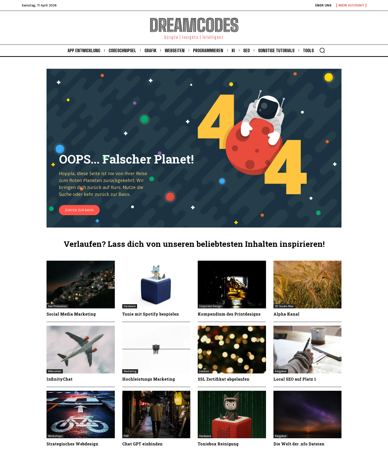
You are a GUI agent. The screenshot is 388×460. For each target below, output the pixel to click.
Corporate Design (210, 306)
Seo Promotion (57, 306)
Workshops (55, 436)
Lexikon (204, 371)
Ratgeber (281, 371)
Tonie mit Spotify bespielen (150, 314)
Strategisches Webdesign (72, 443)
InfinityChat (60, 379)
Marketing (130, 371)
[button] (322, 50)
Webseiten (54, 371)
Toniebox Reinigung (218, 443)
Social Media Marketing (71, 314)
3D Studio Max (284, 306)
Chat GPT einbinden (142, 443)
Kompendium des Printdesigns (229, 314)
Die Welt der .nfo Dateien (298, 443)
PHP (126, 436)
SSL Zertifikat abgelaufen (223, 379)
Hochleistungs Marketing (148, 379)
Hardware (130, 306)
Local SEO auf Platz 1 (294, 379)
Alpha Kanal (286, 314)
